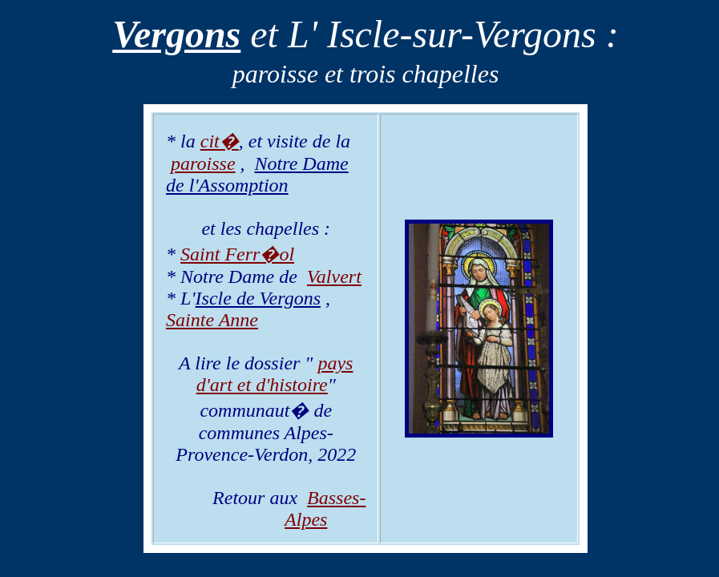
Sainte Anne (212, 319)
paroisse (203, 163)
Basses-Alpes (325, 508)
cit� (219, 141)
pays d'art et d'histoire (274, 374)
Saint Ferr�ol (237, 254)
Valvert (334, 276)
